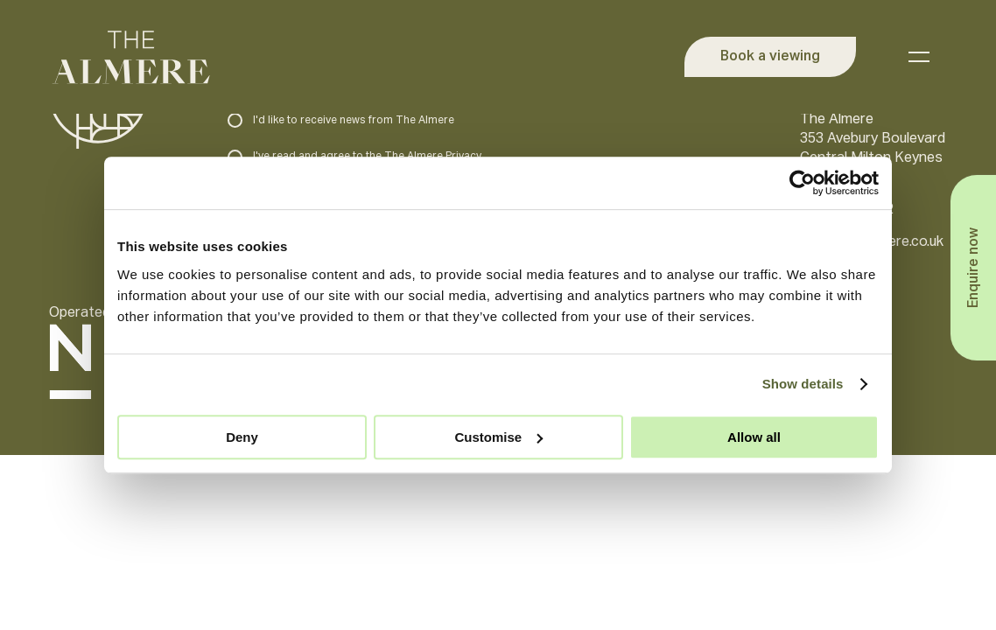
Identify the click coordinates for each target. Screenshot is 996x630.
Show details (803, 383)
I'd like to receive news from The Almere (341, 121)
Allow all (754, 437)
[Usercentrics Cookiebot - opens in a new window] (802, 183)
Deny (242, 437)
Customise (498, 437)
